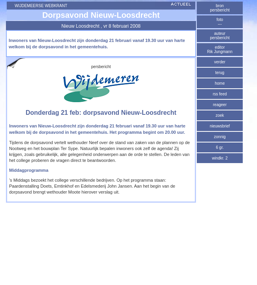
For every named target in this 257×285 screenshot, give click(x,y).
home (220, 83)
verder (219, 62)
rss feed (220, 94)
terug (220, 72)
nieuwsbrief (220, 126)
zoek (219, 115)
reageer (220, 105)
